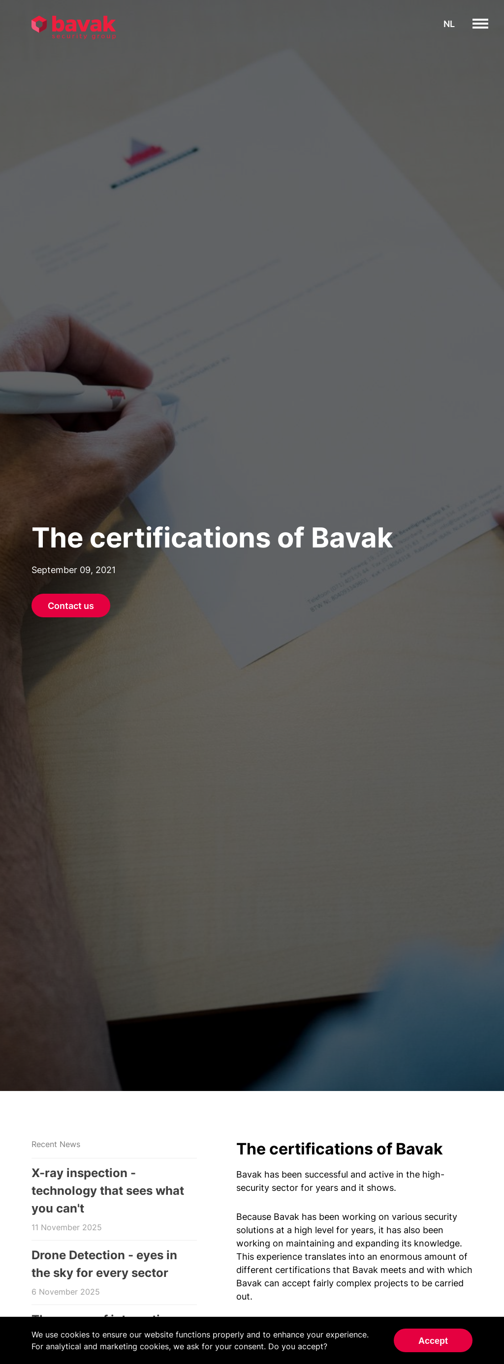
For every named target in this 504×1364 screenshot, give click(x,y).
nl (449, 24)
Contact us (71, 606)
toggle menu (488, 23)
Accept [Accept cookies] (433, 1341)
